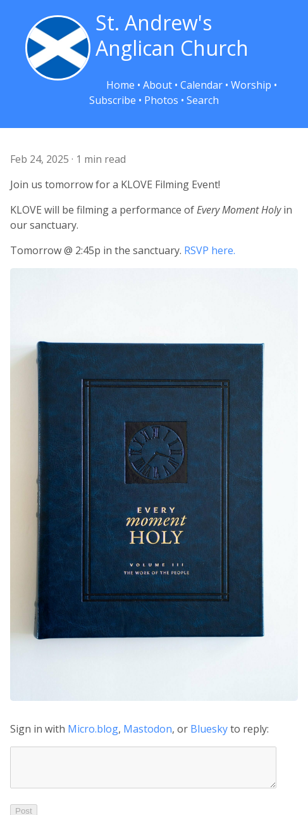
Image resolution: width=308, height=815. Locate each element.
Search (203, 100)
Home (120, 85)
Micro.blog (93, 729)
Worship (251, 85)
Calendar (201, 85)
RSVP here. (209, 250)
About (157, 85)
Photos (161, 100)
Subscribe (112, 100)
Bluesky (209, 729)
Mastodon (147, 729)
